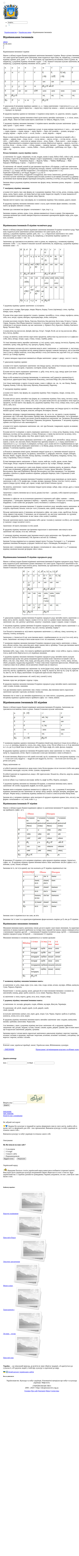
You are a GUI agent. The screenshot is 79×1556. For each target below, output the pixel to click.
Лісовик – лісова (9, 1334)
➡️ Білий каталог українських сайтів (20, 1372)
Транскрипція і (9, 1310)
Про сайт (34, 1391)
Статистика (54, 1391)
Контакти (41, 1391)
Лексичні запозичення (11, 1262)
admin (5, 42)
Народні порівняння (10, 1214)
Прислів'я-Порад (9, 1238)
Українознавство (10, 32)
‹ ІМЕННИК (9, 1049)
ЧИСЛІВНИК (8, 1114)
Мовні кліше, (8, 1286)
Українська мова (25, 32)
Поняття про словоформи (12, 1116)
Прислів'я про (8, 1358)
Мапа (48, 1391)
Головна (27, 1391)
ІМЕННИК (7, 1112)
